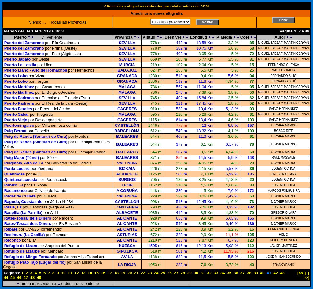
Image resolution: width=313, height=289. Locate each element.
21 (136, 273)
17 (110, 273)
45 (12, 277)
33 (216, 273)
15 (96, 273)
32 (209, 273)
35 (229, 273)
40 (262, 273)
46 (19, 277)
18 (116, 273)
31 (203, 273)
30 (196, 273)
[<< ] (301, 273)
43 (282, 273)
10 (63, 273)
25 (163, 273)
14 (90, 273)
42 (276, 273)
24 (156, 273)
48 (32, 277)
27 (176, 273)
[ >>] (306, 275)
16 (103, 273)
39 (255, 273)
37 (242, 273)
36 (236, 273)
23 (149, 273)
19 (123, 273)
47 (26, 277)
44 (6, 277)
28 (183, 273)
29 (189, 273)
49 (39, 277)
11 (70, 273)
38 (249, 273)
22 (143, 273)
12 (76, 273)
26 (169, 273)
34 (222, 273)
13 (83, 273)
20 (129, 273)
